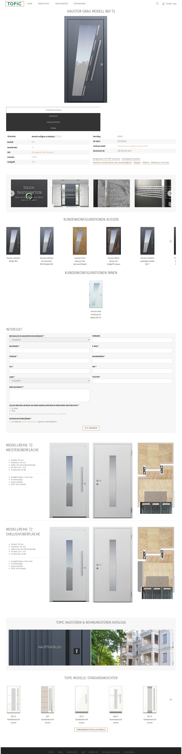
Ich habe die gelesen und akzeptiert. (33, 403)
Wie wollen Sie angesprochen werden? (26, 318)
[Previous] (12, 175)
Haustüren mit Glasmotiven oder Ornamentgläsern (112, 144)
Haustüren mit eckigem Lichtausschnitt (133, 128)
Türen (31, 4)
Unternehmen (81, 4)
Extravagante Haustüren (131, 141)
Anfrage (155, 110)
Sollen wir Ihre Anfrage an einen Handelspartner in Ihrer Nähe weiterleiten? (44, 387)
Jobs (141, 145)
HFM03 (34, 139)
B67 (33, 124)
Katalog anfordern (112, 110)
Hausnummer (98, 338)
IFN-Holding (129, 734)
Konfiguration (63, 4)
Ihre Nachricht (16, 369)
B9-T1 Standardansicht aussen (81, 701)
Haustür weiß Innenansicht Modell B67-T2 (96, 296)
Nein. (12, 393)
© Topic (51, 734)
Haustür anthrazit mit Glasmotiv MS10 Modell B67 (46, 243)
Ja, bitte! (13, 390)
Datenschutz (72, 734)
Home (60, 734)
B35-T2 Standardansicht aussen (13, 701)
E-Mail (95, 328)
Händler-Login (171, 4)
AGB (83, 734)
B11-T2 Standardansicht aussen (149, 701)
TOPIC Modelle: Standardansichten (91, 659)
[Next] (170, 175)
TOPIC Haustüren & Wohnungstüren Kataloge (91, 604)
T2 (32, 129)
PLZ (11, 348)
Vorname (96, 318)
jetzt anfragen (91, 410)
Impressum (93, 734)
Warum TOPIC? (45, 4)
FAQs (149, 145)
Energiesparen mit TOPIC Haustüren (106, 141)
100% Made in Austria (111, 734)
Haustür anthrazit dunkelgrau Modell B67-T (147, 243)
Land (12, 359)
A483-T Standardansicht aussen (115, 701)
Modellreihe (69, 110)
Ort (94, 348)
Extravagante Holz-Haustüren (43, 134)
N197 (33, 144)
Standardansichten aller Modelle (91, 711)
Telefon (96, 359)
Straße (13, 338)
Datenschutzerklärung (20, 400)
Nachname (14, 328)
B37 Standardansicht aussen (47, 701)
